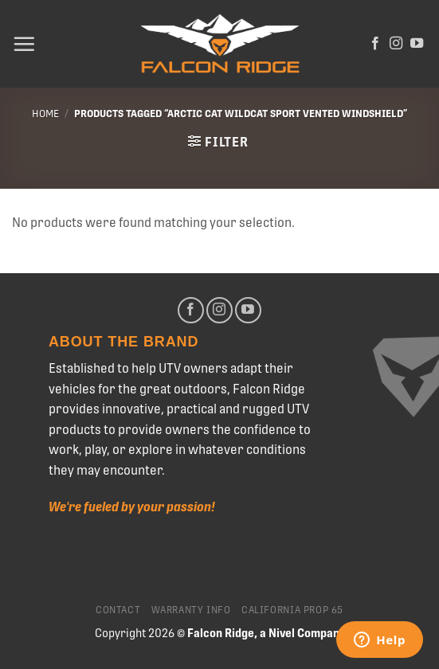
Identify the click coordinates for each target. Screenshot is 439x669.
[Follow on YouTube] (416, 44)
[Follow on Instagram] (396, 44)
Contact (118, 610)
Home (45, 113)
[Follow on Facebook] (375, 44)
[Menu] (24, 44)
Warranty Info (191, 610)
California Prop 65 (292, 610)
